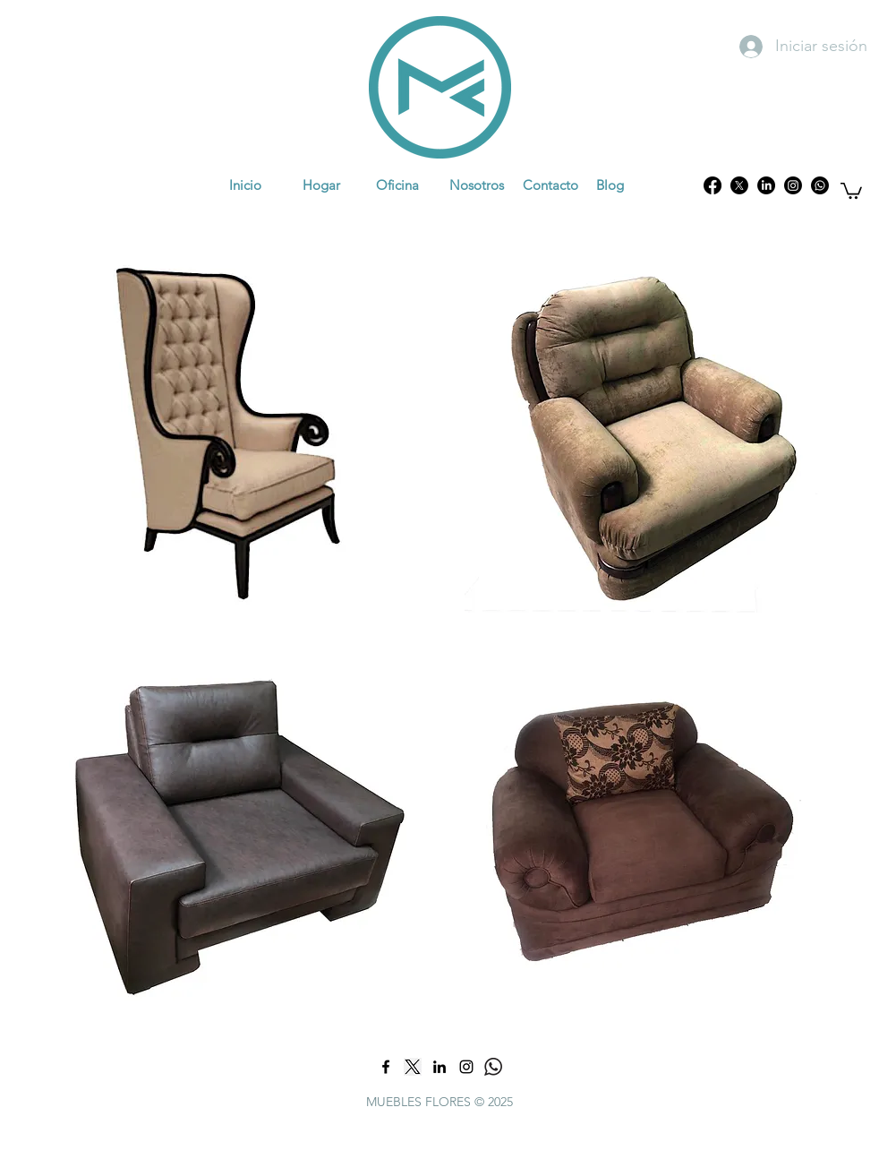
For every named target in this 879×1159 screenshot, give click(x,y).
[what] (493, 1067)
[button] (851, 190)
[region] (229, 431)
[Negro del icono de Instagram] (466, 1067)
